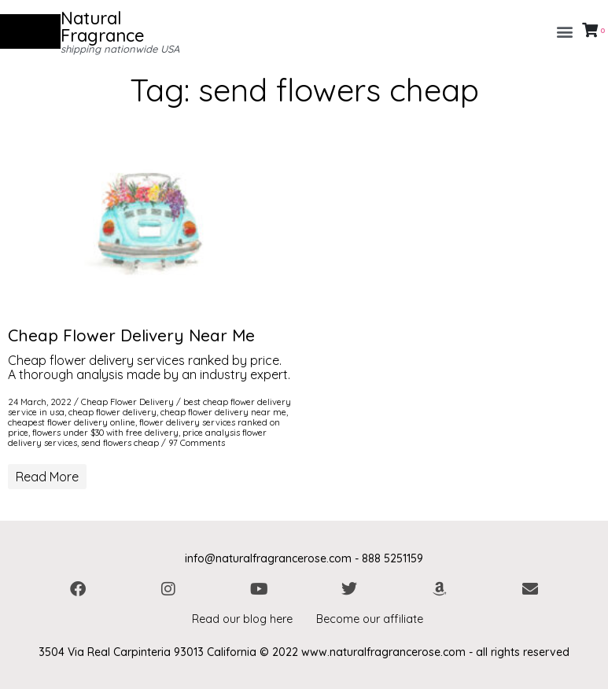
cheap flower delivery (112, 412)
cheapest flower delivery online (71, 422)
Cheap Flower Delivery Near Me (131, 335)
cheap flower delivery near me (223, 412)
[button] (564, 32)
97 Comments (196, 442)
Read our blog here (242, 619)
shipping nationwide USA (120, 48)
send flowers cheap (120, 442)
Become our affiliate (369, 619)
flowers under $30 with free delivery (105, 432)
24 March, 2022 (40, 401)
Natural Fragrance (103, 26)
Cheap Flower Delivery (127, 401)
